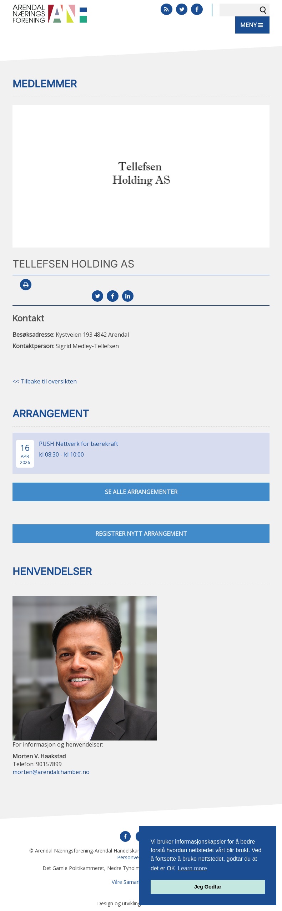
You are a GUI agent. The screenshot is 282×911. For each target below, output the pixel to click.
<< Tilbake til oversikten (44, 381)
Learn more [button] (192, 868)
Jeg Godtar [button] (207, 887)
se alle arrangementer (141, 492)
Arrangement (50, 414)
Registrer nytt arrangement (141, 534)
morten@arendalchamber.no (51, 772)
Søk (263, 10)
